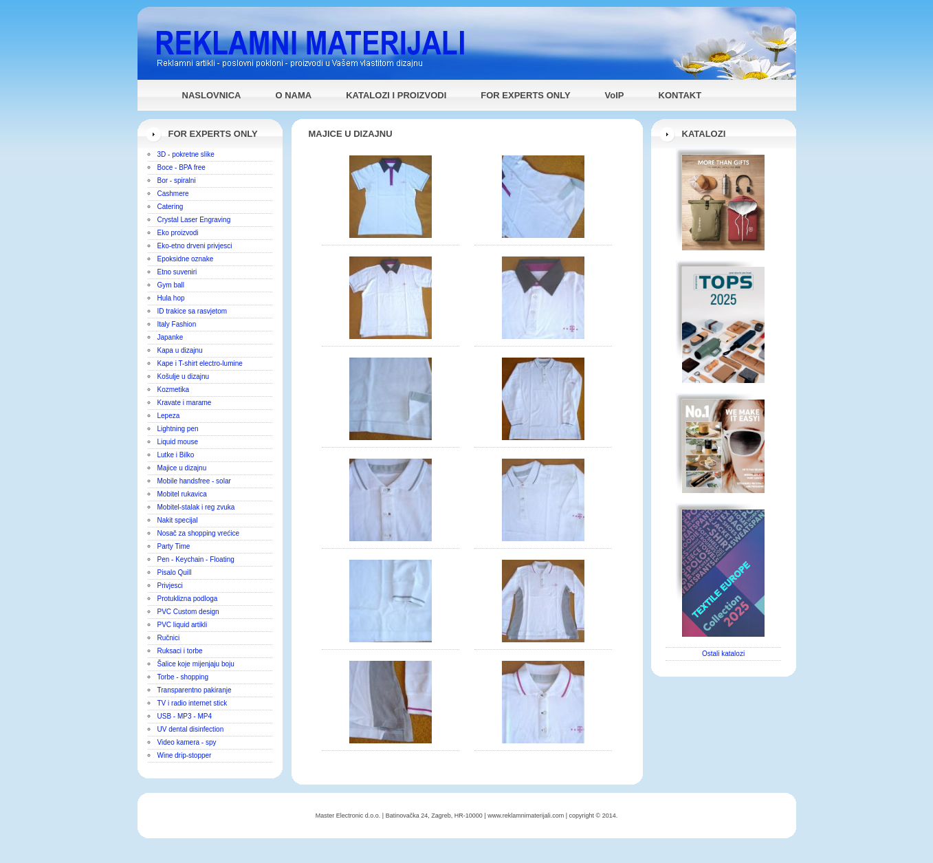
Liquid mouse (177, 442)
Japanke (170, 337)
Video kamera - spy (187, 742)
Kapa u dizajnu (180, 350)
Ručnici (168, 638)
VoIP (614, 95)
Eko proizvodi (178, 233)
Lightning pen (178, 429)
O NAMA (293, 95)
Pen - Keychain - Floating (195, 559)
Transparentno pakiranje (194, 690)
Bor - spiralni (176, 180)
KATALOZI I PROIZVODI (396, 95)
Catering (170, 206)
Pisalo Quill (174, 572)
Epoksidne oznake (185, 259)
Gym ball (170, 285)
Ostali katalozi (723, 653)
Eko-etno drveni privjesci (194, 246)
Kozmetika (173, 389)
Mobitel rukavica (182, 494)
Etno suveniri (177, 272)
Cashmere (173, 193)
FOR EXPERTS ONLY (525, 95)
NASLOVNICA (211, 95)
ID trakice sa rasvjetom (192, 311)
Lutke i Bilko (176, 455)
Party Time (173, 546)
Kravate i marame (184, 402)
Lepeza (168, 415)
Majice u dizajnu (182, 468)
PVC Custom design (188, 611)
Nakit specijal (177, 520)
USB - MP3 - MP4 (184, 716)
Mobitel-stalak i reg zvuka (196, 507)
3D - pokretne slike (186, 154)
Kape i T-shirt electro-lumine (200, 363)
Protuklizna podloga (187, 598)
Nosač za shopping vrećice (198, 533)
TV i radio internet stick (192, 703)
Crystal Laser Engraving (194, 219)
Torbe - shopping (183, 677)
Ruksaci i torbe (180, 651)
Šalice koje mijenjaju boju (195, 664)
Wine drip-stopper (184, 755)
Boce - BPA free (181, 167)
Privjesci (170, 585)
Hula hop (171, 298)
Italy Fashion (177, 324)
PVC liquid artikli (182, 625)
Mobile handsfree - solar (194, 481)
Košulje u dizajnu (183, 376)
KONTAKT (680, 95)
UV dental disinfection (190, 729)
